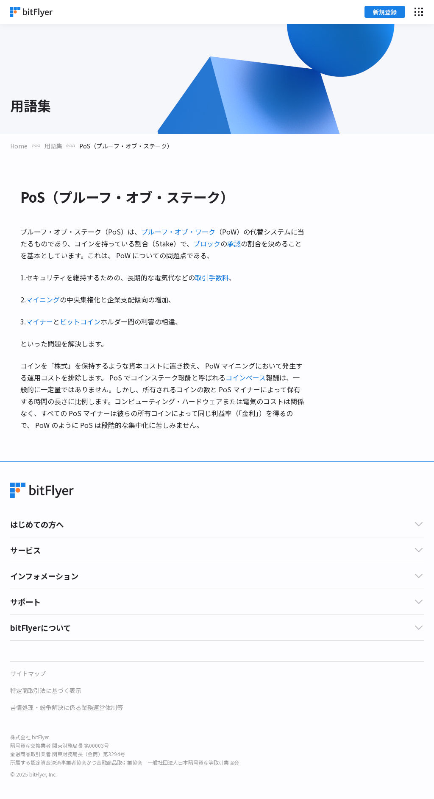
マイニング (43, 299)
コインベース (245, 377)
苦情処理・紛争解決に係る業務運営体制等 (66, 707)
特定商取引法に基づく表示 (45, 690)
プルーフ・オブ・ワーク (178, 231)
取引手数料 (212, 277)
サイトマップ (28, 673)
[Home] (31, 12)
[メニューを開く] (419, 12)
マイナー (39, 321)
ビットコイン (80, 321)
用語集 (53, 146)
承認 (234, 243)
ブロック (206, 243)
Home (19, 146)
